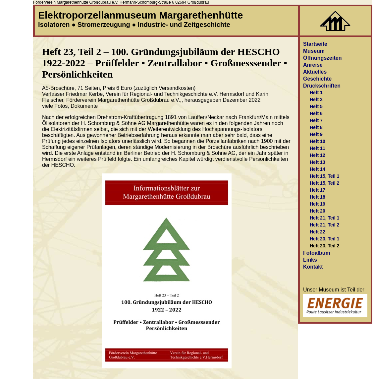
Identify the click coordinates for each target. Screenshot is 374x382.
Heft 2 (316, 99)
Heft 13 (317, 162)
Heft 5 (316, 106)
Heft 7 (316, 120)
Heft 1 (316, 92)
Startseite (315, 44)
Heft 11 (317, 148)
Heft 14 (317, 169)
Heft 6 (316, 113)
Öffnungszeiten (322, 58)
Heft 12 (317, 155)
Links (310, 260)
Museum (314, 51)
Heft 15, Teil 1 (324, 176)
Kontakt (313, 267)
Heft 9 (316, 134)
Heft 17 (317, 190)
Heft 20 (317, 211)
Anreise (313, 65)
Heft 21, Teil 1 (324, 218)
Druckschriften (322, 86)
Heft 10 (317, 141)
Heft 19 (317, 204)
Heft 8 (316, 127)
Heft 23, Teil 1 (324, 238)
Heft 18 (317, 197)
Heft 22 (317, 231)
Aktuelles (315, 72)
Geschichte (317, 79)
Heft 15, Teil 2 (324, 183)
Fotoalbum (316, 253)
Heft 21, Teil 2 (324, 224)
